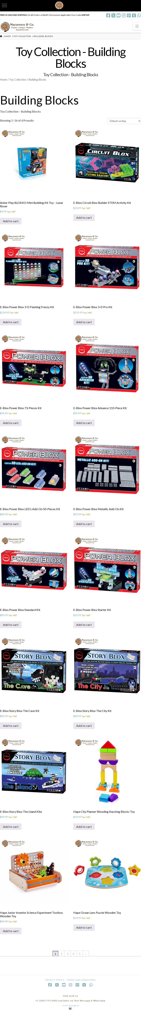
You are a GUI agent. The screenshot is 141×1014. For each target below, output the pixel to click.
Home (3, 79)
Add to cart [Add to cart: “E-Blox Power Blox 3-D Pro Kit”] (84, 322)
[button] (137, 26)
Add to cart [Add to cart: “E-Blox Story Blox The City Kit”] (84, 725)
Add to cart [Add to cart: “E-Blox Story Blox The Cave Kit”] (11, 725)
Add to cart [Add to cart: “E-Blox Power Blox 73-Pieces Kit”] (11, 423)
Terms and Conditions (81, 980)
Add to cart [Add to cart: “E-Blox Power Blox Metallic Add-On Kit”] (84, 524)
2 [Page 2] (61, 953)
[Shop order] (124, 121)
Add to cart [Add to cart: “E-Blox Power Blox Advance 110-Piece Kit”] (84, 423)
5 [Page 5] (79, 953)
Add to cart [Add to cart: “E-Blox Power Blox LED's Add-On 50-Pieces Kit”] (11, 524)
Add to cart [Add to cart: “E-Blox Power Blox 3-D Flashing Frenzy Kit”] (11, 322)
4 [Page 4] (73, 953)
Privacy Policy (55, 980)
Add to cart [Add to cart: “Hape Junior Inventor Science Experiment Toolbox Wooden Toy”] (11, 931)
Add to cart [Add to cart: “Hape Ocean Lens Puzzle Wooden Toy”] (84, 927)
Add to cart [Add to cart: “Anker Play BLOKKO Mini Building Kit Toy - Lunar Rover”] (11, 221)
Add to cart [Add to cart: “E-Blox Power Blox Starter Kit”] (84, 624)
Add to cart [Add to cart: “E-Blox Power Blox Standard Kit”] (11, 624)
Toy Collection (17, 79)
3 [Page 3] (67, 953)
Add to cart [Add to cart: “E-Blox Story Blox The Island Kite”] (11, 826)
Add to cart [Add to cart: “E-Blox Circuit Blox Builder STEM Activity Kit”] (84, 217)
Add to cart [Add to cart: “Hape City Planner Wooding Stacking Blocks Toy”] (84, 826)
